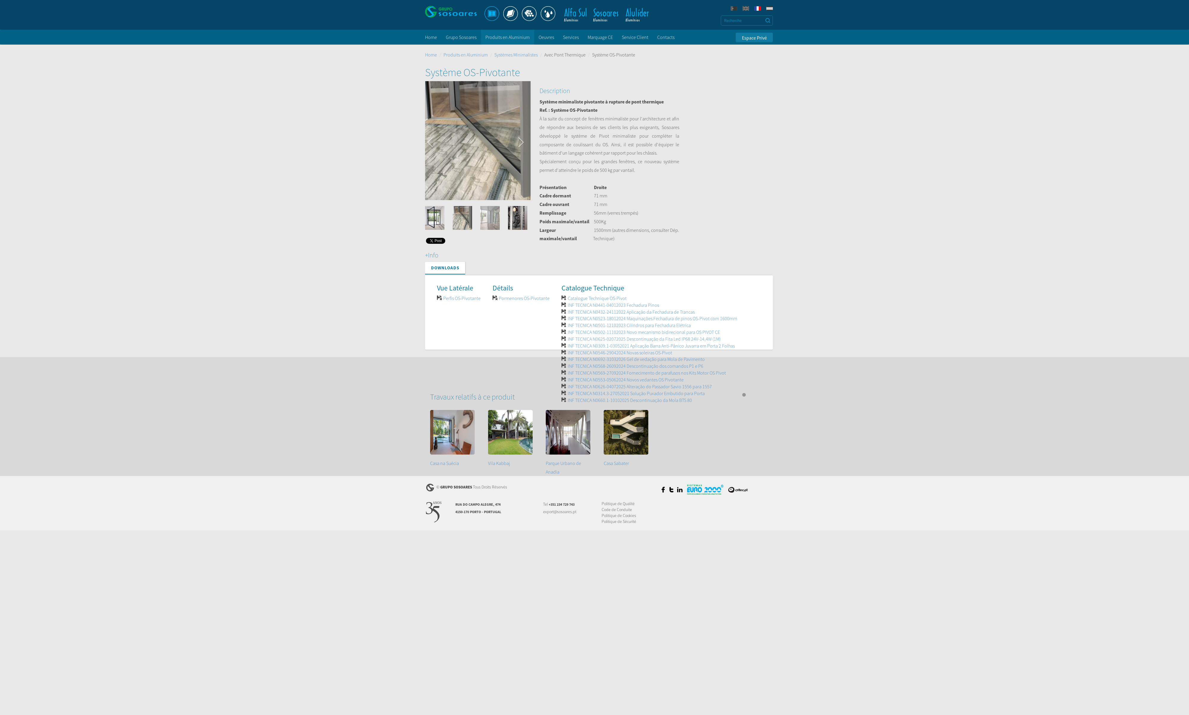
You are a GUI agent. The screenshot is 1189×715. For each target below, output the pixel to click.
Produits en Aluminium (507, 37)
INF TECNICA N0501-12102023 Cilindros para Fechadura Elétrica (629, 325)
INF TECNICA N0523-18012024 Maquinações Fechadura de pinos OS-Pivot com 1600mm (652, 318)
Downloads (445, 268)
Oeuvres (546, 37)
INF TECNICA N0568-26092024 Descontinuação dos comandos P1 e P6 (635, 366)
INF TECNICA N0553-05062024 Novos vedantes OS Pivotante (626, 380)
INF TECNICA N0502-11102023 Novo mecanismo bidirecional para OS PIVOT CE (644, 332)
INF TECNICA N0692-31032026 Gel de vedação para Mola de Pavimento (636, 359)
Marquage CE (600, 37)
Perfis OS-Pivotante (462, 298)
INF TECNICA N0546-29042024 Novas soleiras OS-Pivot (620, 353)
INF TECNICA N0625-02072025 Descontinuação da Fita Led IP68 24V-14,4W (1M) (644, 339)
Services (571, 37)
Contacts (665, 37)
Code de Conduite (617, 509)
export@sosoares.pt (559, 511)
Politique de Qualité (618, 503)
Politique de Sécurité (619, 521)
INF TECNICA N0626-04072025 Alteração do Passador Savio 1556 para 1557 (640, 386)
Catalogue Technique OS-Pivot (597, 298)
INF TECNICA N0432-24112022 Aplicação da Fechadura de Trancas (631, 312)
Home (431, 37)
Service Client (635, 37)
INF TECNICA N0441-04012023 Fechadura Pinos (613, 305)
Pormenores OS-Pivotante (524, 298)
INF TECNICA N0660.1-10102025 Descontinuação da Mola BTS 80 (630, 400)
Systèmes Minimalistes (516, 55)
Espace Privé (754, 38)
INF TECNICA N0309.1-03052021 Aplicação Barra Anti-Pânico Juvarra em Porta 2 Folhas (651, 346)
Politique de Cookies (619, 515)
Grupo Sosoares (461, 37)
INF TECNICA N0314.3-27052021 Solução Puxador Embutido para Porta (636, 393)
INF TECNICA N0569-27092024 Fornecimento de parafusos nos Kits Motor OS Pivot (647, 373)
